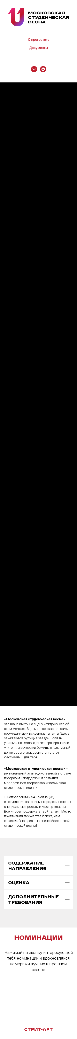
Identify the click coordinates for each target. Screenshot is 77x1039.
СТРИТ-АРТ (38, 1029)
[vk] (34, 69)
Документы (38, 48)
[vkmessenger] (43, 69)
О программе (38, 39)
